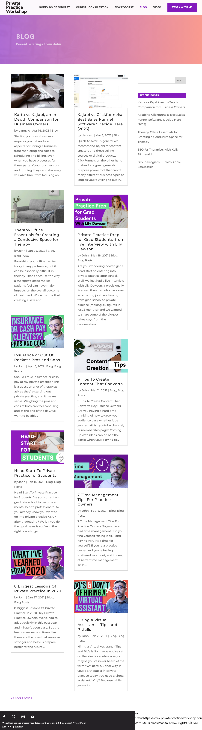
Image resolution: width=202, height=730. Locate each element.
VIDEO (157, 7)
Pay (4, 726)
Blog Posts (21, 255)
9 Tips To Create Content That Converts (100, 381)
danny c (24, 130)
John (21, 251)
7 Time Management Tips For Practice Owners (98, 500)
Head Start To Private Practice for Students (35, 473)
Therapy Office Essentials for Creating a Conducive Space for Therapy (36, 237)
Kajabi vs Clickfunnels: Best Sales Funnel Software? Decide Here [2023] (100, 121)
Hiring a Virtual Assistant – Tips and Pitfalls (97, 625)
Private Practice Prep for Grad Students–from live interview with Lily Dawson (101, 242)
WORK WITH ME (182, 7)
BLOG (143, 7)
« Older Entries (21, 698)
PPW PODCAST (124, 7)
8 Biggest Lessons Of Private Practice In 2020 (37, 588)
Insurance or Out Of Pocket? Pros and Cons (37, 357)
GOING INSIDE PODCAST (54, 7)
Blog (54, 130)
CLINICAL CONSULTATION (92, 7)
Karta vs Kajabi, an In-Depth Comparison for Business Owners (36, 119)
